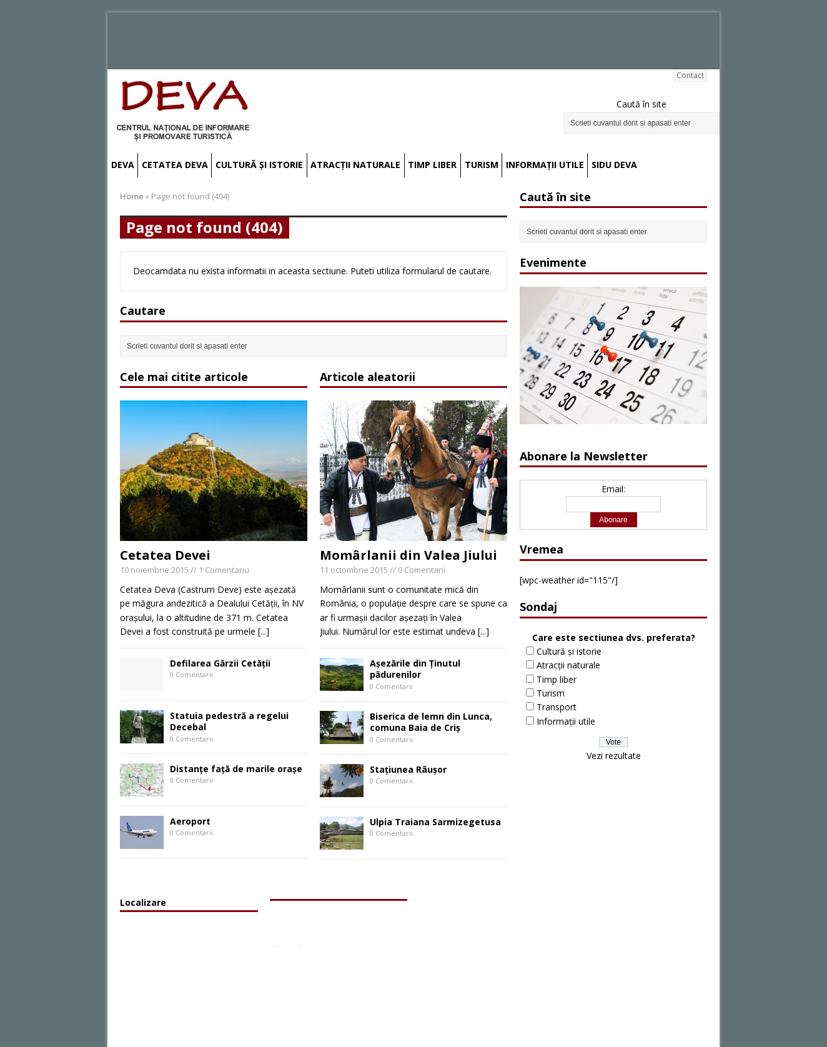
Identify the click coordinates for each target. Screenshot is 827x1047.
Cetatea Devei (165, 555)
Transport (557, 707)
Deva (122, 165)
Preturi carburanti (303, 919)
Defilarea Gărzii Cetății (220, 663)
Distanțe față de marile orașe (236, 769)
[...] (263, 631)
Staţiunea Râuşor (408, 769)
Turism (481, 165)
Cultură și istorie (259, 165)
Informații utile (545, 165)
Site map (286, 945)
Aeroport (190, 821)
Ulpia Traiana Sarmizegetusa (435, 822)
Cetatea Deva (175, 165)
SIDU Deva (614, 165)
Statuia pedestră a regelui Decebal (229, 721)
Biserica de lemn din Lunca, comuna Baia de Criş (431, 721)
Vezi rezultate (614, 756)
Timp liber (432, 165)
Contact (690, 75)
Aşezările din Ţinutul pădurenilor (415, 668)
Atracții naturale (355, 165)
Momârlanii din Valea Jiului (408, 555)
